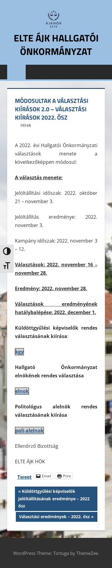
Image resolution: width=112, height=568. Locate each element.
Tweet (24, 476)
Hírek (26, 125)
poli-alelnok (29, 430)
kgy (19, 351)
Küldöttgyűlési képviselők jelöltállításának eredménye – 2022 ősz (54, 498)
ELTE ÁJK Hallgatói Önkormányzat (56, 44)
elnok (22, 391)
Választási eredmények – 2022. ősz (54, 517)
